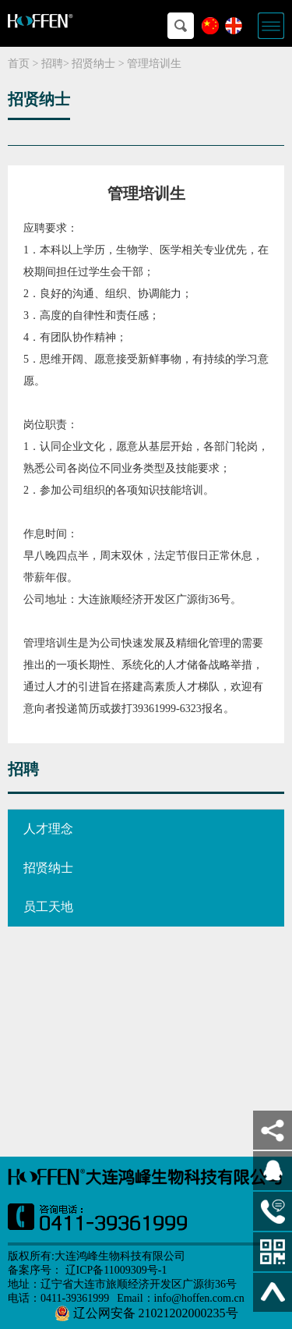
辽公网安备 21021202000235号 (146, 1313)
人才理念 (48, 828)
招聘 (52, 63)
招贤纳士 (93, 63)
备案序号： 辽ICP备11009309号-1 (87, 1270)
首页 (19, 63)
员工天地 (48, 906)
